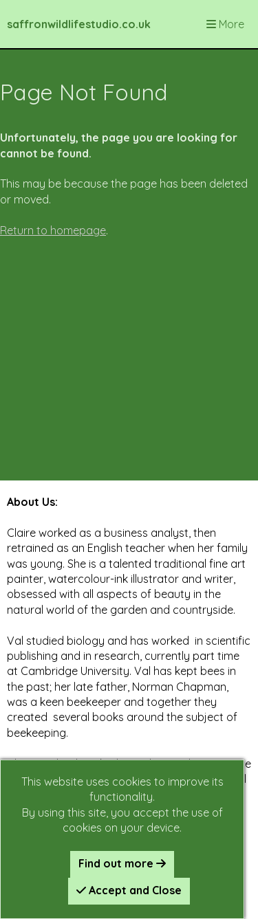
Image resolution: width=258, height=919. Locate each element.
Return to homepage (53, 230)
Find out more (122, 863)
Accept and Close (129, 890)
